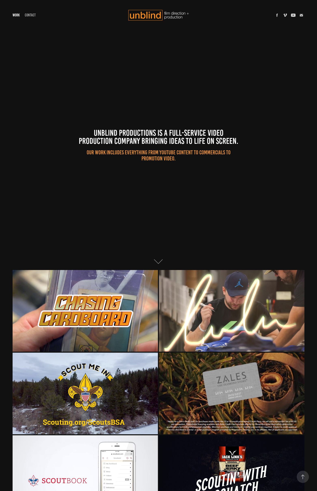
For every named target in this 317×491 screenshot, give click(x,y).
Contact (30, 15)
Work (16, 15)
